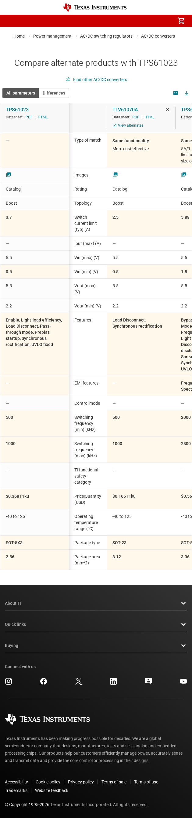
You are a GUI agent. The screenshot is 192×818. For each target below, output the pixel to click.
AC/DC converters (158, 36)
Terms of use (146, 781)
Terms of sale (113, 781)
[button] (11, 21)
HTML (43, 117)
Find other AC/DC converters (96, 79)
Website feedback (51, 790)
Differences (54, 93)
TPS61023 (17, 110)
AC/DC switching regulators (106, 36)
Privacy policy (81, 781)
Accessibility (16, 781)
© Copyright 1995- (27, 804)
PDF (29, 117)
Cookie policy (48, 781)
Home (19, 36)
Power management (52, 36)
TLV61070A (125, 110)
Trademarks (16, 790)
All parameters (20, 93)
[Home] (95, 7)
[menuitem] (129, 21)
